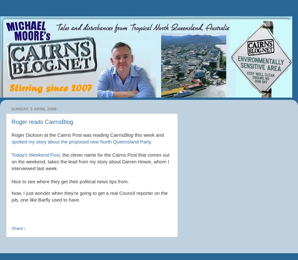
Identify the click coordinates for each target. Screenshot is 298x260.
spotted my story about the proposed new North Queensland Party (81, 141)
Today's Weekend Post (36, 155)
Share (17, 228)
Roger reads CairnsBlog (42, 122)
